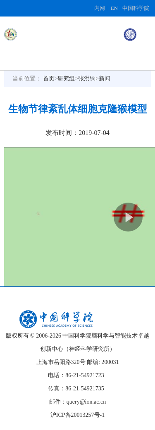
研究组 (66, 79)
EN (114, 8)
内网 (99, 8)
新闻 (104, 79)
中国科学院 (135, 8)
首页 (49, 79)
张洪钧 (86, 79)
